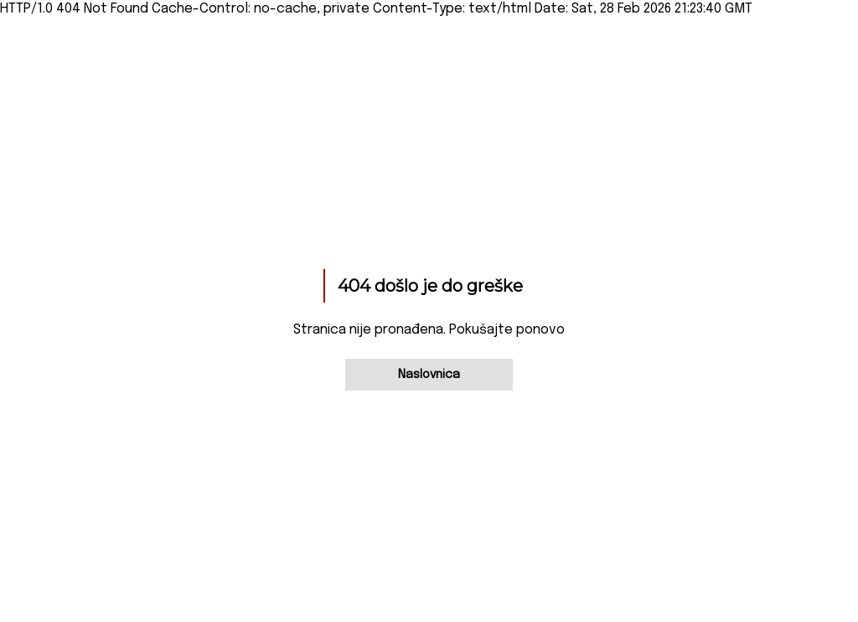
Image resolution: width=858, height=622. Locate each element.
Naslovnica (429, 375)
